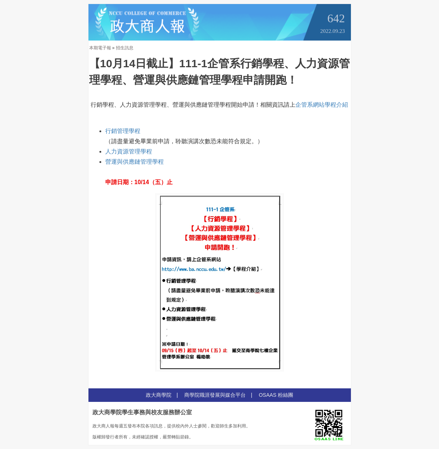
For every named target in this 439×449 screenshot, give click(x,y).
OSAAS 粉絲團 (276, 395)
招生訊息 (124, 47)
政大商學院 (158, 395)
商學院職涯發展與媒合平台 (215, 395)
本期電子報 (100, 47)
